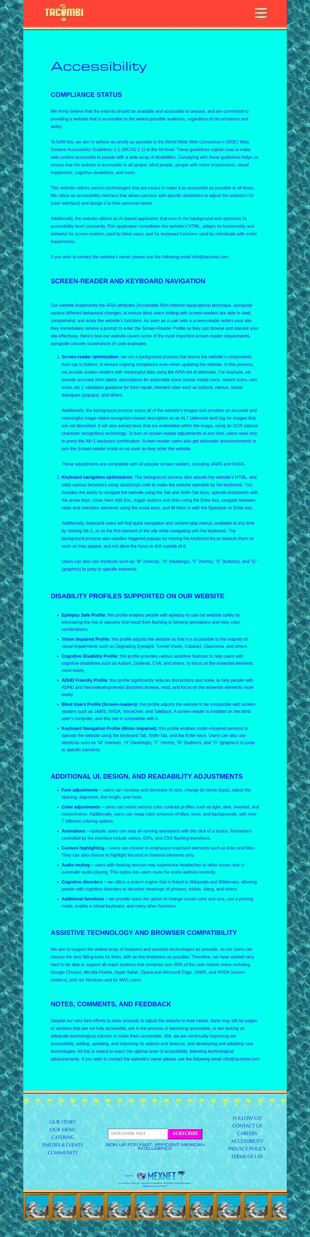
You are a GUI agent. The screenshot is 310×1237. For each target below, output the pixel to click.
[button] (261, 13)
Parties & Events (62, 1145)
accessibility (247, 1141)
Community (63, 1153)
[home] (64, 13)
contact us (247, 1126)
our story (62, 1122)
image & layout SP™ (155, 1186)
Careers (247, 1134)
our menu (63, 1130)
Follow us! (247, 1118)
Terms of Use (247, 1157)
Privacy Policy (247, 1149)
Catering (62, 1137)
